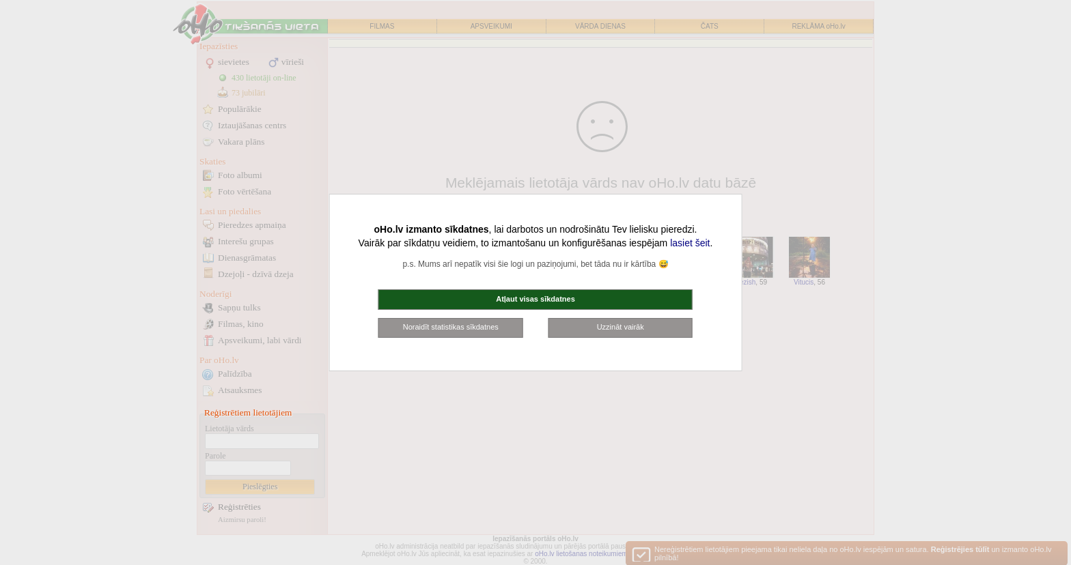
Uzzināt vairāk (620, 327)
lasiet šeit (690, 242)
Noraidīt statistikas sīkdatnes (451, 327)
